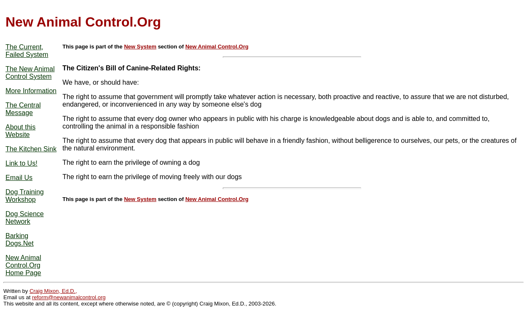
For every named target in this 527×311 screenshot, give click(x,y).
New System (140, 46)
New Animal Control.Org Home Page (23, 265)
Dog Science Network (24, 217)
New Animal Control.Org (217, 46)
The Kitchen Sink (31, 149)
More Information (31, 90)
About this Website (20, 130)
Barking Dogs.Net (19, 239)
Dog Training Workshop (24, 195)
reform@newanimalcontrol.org (68, 297)
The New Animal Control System (30, 72)
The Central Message (23, 109)
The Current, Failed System (26, 50)
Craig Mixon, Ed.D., (53, 291)
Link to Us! (21, 163)
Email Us (18, 177)
